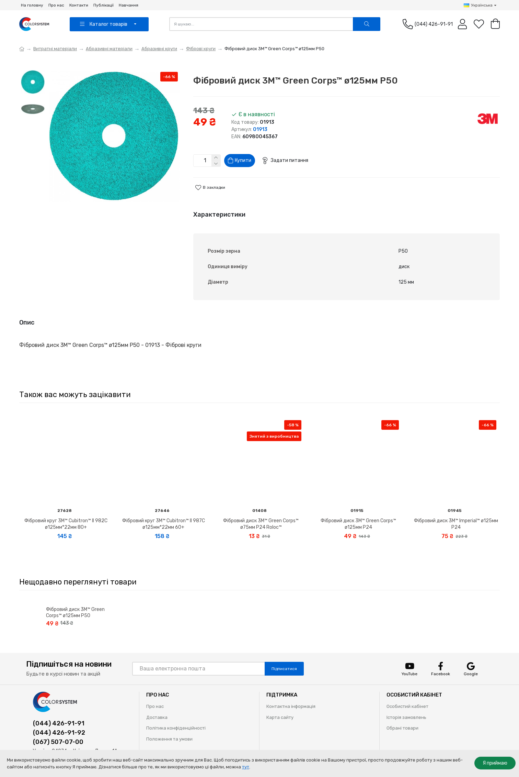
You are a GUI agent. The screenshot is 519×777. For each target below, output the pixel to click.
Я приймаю (495, 763)
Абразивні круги (159, 48)
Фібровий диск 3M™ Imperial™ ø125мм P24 (456, 513)
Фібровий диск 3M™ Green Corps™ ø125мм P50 (75, 602)
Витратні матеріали (55, 48)
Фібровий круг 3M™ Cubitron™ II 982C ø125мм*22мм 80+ (65, 513)
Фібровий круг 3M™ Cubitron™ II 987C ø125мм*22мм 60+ (163, 513)
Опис (26, 318)
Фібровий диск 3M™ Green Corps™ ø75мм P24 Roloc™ (261, 513)
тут (245, 766)
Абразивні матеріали (109, 48)
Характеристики (219, 217)
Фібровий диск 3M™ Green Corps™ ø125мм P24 (358, 513)
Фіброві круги (201, 48)
